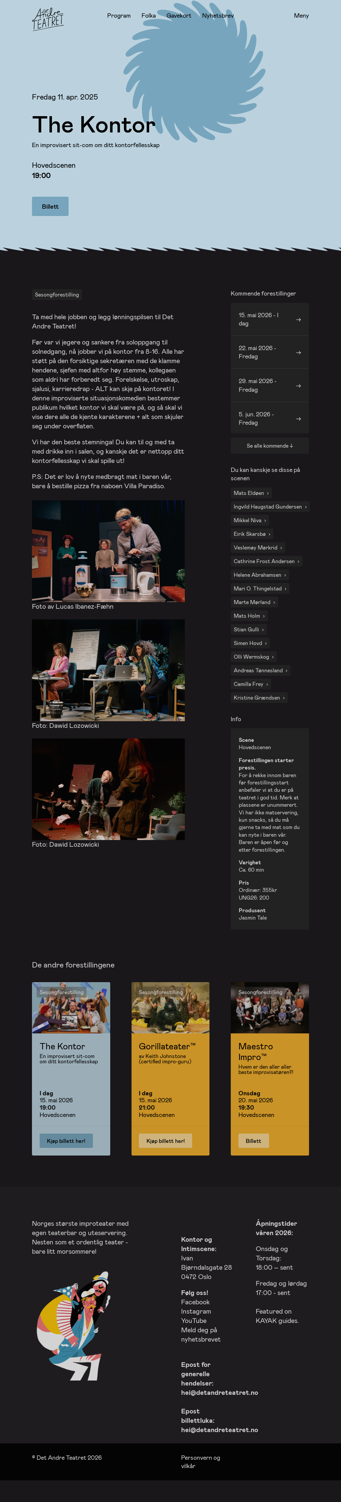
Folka (149, 15)
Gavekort (179, 15)
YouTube (193, 1338)
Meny (301, 15)
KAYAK (266, 1338)
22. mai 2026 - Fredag (257, 369)
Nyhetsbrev (218, 15)
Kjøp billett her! (66, 1158)
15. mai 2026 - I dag (258, 336)
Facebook (195, 1319)
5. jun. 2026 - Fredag (256, 435)
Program (119, 15)
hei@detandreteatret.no (219, 1409)
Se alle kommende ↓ (270, 463)
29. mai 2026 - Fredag (258, 402)
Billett (50, 206)
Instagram (196, 1328)
